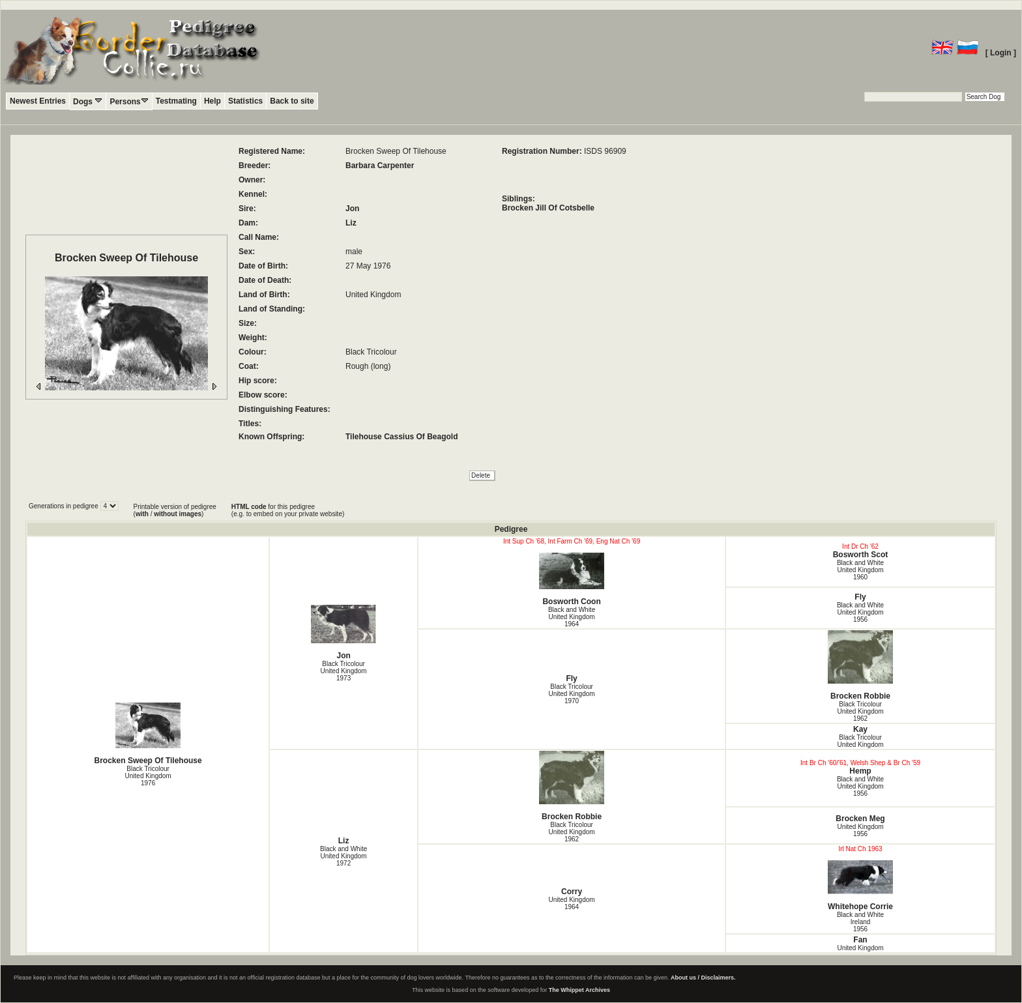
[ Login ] (1001, 52)
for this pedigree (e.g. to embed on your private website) (287, 510)
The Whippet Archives (579, 990)
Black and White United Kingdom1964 (571, 617)
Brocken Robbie (860, 665)
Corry (571, 891)
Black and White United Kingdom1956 (860, 612)
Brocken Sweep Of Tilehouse (148, 734)
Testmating (176, 101)
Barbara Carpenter (379, 165)
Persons (129, 101)
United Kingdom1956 (860, 830)
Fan (860, 939)
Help (212, 101)
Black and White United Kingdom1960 (860, 570)
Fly (860, 597)
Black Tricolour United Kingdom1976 (148, 776)
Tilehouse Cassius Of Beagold (401, 436)
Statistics (245, 101)
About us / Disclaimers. (703, 977)
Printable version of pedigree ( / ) (175, 510)
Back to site (292, 101)
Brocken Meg (860, 818)
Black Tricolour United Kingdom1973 (344, 671)
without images (177, 513)
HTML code (249, 506)
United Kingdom (860, 948)
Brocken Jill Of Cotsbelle (548, 207)
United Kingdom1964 (571, 903)
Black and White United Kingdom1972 (343, 856)
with (142, 513)
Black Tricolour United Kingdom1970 (571, 694)
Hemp (860, 771)
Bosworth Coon (571, 579)
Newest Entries (38, 101)
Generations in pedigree (64, 506)
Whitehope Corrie (860, 885)
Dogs (87, 101)
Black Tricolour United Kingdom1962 (860, 711)
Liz (351, 222)
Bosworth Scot (860, 554)
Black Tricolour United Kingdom (860, 741)
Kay (860, 729)
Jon (352, 208)
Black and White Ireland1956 (860, 922)
